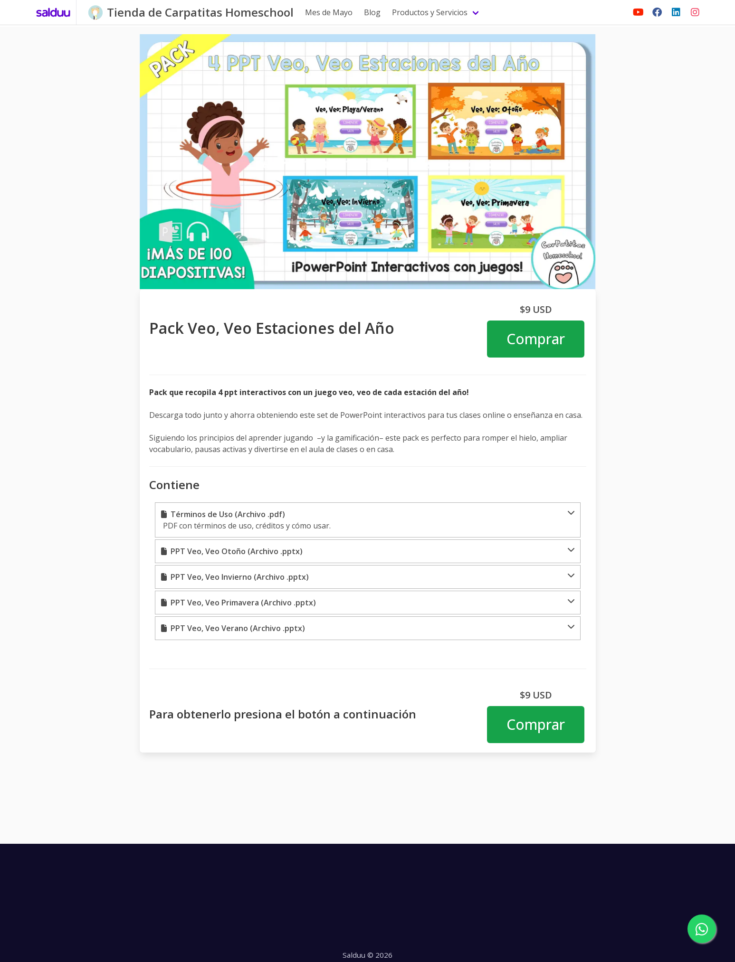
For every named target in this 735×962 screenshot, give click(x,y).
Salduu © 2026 (367, 955)
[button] (367, 520)
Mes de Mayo (329, 12)
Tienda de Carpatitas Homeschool (200, 12)
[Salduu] (53, 12)
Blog (372, 12)
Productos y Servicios (430, 12)
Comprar (535, 339)
